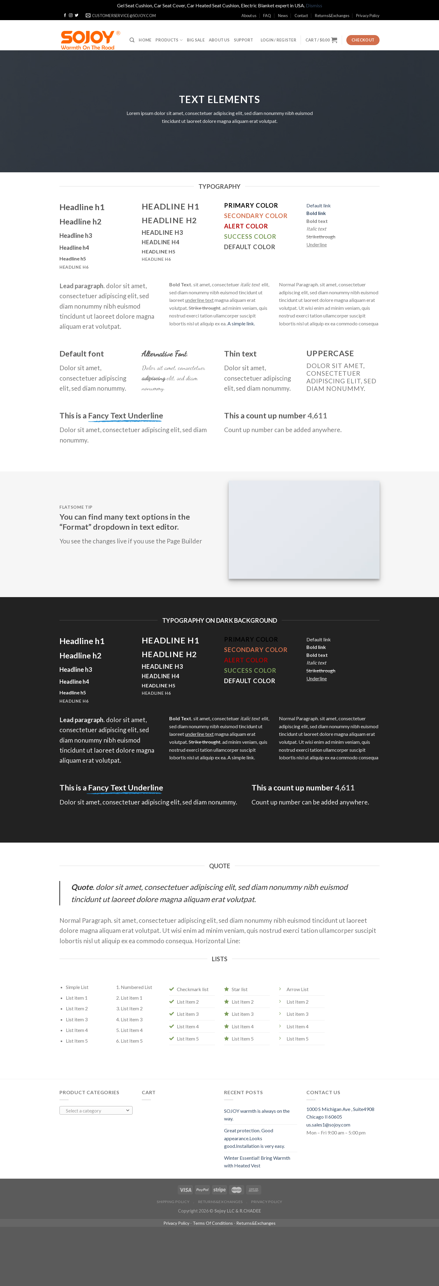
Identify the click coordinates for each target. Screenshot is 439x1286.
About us (248, 15)
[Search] (132, 40)
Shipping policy (173, 1201)
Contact (301, 15)
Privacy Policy (368, 15)
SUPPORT (243, 40)
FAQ (267, 15)
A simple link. (241, 323)
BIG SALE (196, 40)
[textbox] (94, 1110)
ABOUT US (219, 40)
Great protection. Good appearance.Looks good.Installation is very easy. (254, 1138)
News (283, 15)
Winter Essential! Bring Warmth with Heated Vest (257, 1162)
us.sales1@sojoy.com (328, 1124)
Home (145, 40)
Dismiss (314, 5)
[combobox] (96, 1110)
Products (169, 40)
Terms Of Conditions (213, 1223)
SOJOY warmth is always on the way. (257, 1115)
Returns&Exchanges (332, 15)
